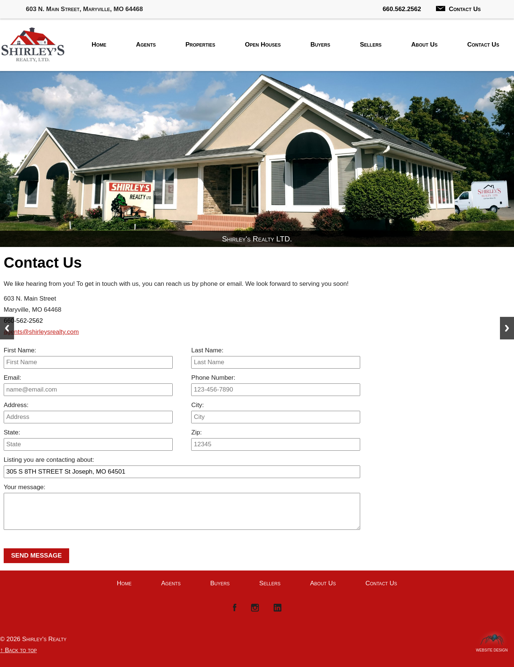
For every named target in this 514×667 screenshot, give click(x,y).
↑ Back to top (18, 650)
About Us (424, 44)
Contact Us (458, 9)
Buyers (320, 44)
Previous (7, 328)
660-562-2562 (23, 320)
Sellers (371, 44)
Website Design (492, 648)
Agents (146, 44)
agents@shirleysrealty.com (41, 331)
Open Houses (263, 44)
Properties (200, 44)
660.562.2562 (402, 9)
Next (507, 328)
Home (99, 44)
